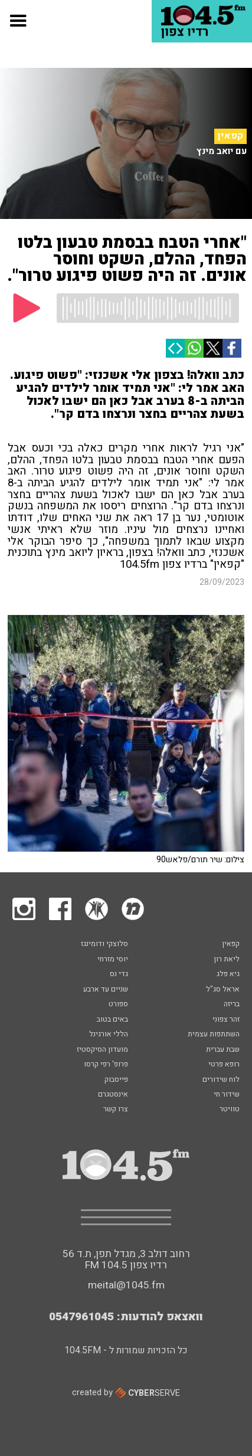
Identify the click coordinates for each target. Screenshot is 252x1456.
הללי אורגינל (108, 1034)
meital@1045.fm (126, 1285)
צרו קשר (115, 1109)
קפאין (230, 136)
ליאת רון (227, 960)
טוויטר (230, 1109)
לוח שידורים (221, 1080)
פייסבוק (116, 1080)
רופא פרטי (224, 1065)
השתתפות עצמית (214, 1034)
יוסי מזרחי (112, 960)
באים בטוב (112, 1020)
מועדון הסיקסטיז (102, 1050)
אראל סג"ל (223, 990)
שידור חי (227, 1095)
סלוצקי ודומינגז (104, 944)
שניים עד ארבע (105, 990)
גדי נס (119, 974)
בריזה (232, 1004)
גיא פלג (228, 974)
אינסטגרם (113, 1095)
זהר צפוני (226, 1020)
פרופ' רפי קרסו (106, 1065)
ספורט (118, 1004)
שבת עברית (223, 1050)
